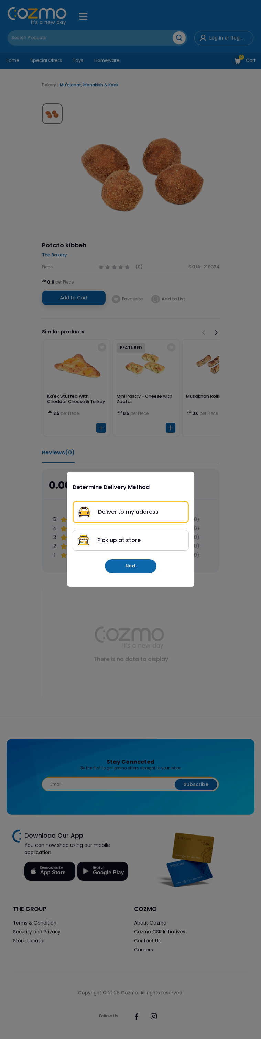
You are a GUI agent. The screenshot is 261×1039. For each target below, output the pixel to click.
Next (131, 566)
